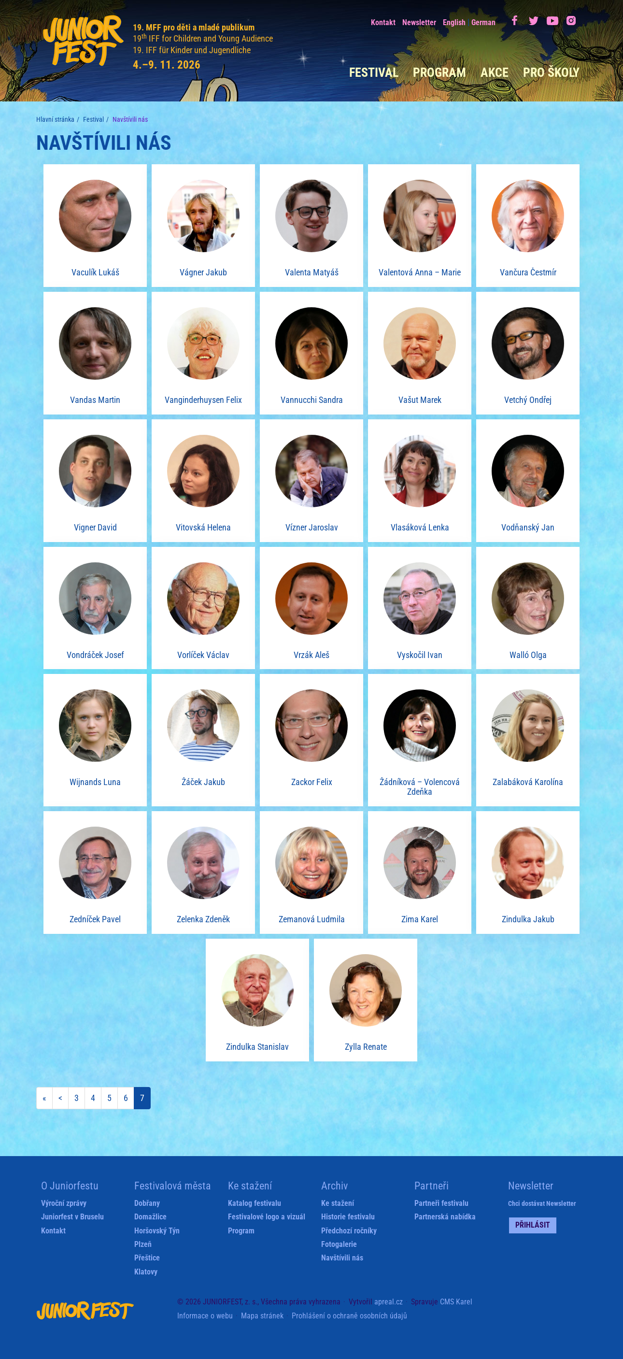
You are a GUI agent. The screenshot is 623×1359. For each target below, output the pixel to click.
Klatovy (145, 1271)
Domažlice (150, 1216)
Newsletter (419, 22)
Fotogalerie (339, 1244)
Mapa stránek (262, 1315)
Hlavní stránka (55, 119)
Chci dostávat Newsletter (542, 1203)
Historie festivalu (348, 1216)
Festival (373, 72)
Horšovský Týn (157, 1230)
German (483, 22)
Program (439, 72)
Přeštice (147, 1257)
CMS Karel (456, 1301)
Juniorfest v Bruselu (72, 1216)
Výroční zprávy (63, 1203)
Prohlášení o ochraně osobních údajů (349, 1315)
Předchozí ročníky (349, 1230)
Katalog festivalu (254, 1203)
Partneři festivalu (441, 1203)
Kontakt (383, 22)
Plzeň (143, 1244)
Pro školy (551, 72)
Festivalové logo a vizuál (266, 1216)
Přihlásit (532, 1225)
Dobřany (147, 1203)
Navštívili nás (342, 1257)
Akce (495, 72)
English (454, 22)
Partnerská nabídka (445, 1216)
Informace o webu (205, 1315)
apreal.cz (388, 1301)
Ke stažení (337, 1203)
